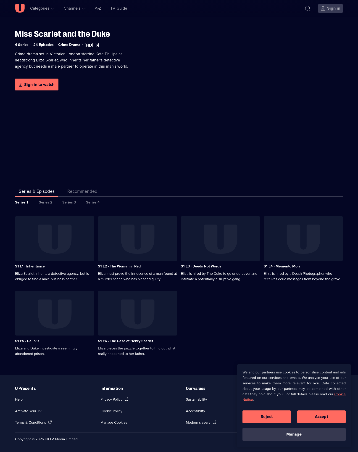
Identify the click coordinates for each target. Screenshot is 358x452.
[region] (294, 409)
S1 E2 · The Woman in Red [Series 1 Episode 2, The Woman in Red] (119, 266)
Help (19, 399)
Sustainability (196, 399)
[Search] (308, 8)
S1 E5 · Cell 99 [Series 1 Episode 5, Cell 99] (27, 341)
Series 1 (21, 202)
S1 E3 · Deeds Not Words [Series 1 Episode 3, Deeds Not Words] (201, 266)
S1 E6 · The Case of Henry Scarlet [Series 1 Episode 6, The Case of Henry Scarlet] (125, 341)
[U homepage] (20, 8)
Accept (321, 420)
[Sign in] (330, 8)
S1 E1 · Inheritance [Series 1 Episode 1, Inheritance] (30, 266)
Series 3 (69, 202)
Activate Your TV (28, 411)
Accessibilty (195, 411)
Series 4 (93, 202)
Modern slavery (198, 422)
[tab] (82, 192)
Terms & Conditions (30, 422)
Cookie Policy (111, 411)
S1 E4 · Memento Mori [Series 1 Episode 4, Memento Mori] (282, 266)
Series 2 (46, 202)
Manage (294, 437)
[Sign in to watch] (36, 84)
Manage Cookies (113, 422)
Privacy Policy (111, 399)
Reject (267, 420)
